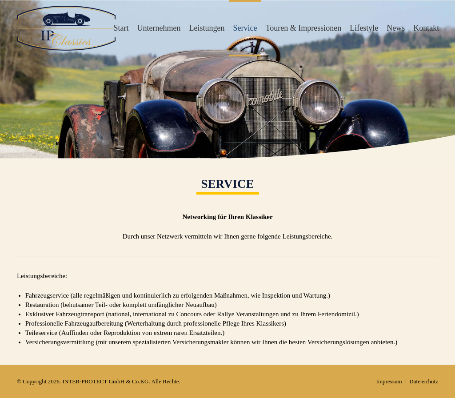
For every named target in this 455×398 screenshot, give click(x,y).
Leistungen (207, 28)
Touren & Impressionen (304, 28)
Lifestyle (364, 28)
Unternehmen (159, 28)
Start (120, 28)
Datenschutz (423, 381)
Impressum (389, 381)
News (396, 28)
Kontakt (426, 28)
